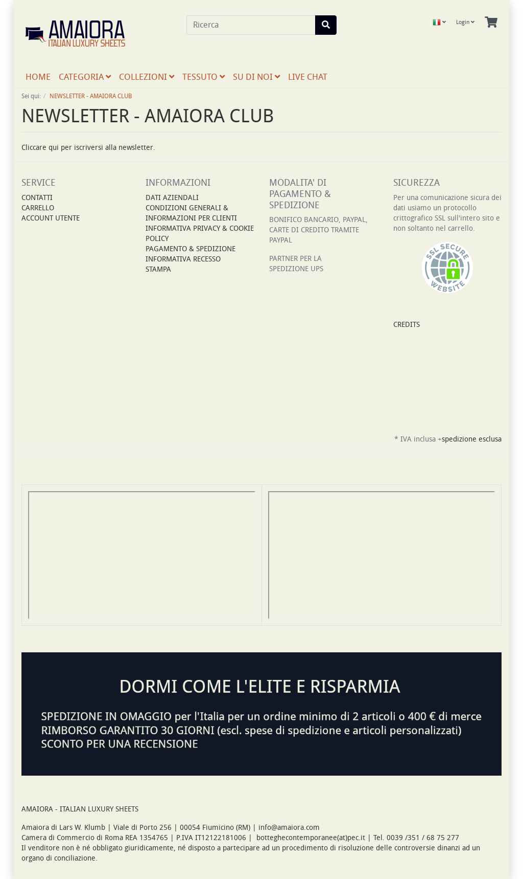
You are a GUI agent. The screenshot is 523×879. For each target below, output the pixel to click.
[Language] (439, 22)
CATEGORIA (85, 77)
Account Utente (50, 218)
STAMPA (158, 269)
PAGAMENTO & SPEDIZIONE (190, 249)
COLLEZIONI (146, 77)
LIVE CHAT (307, 77)
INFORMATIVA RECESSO (183, 259)
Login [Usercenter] (465, 22)
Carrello (37, 208)
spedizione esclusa (472, 439)
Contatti (37, 197)
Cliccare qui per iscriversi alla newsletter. (88, 147)
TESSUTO (203, 77)
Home (38, 77)
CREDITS (406, 324)
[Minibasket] (491, 22)
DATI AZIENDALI (172, 197)
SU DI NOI (256, 77)
